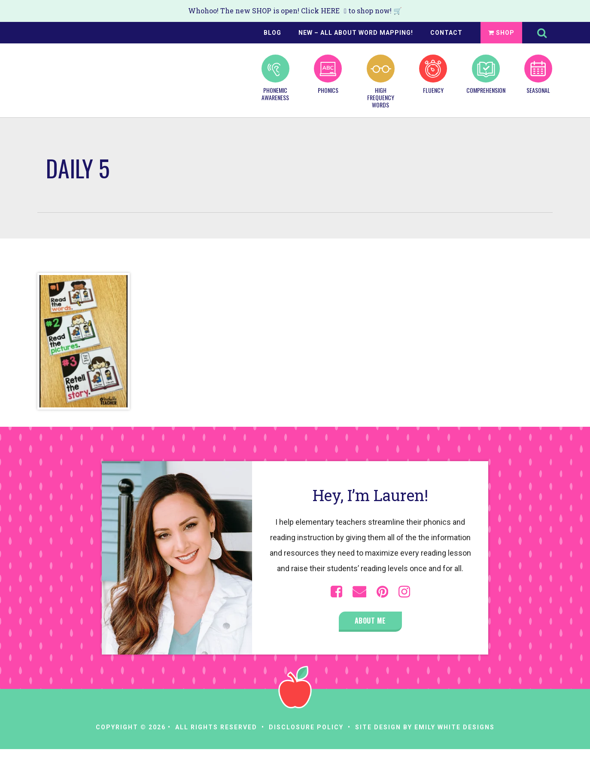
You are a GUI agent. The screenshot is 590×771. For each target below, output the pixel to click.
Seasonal (538, 74)
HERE (330, 10)
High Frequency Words (380, 81)
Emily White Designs (454, 727)
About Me (370, 620)
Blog (272, 32)
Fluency (433, 74)
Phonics (327, 74)
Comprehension (485, 74)
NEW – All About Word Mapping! (355, 32)
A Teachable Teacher (80, 73)
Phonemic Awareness (275, 78)
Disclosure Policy (306, 727)
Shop (501, 32)
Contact (446, 32)
